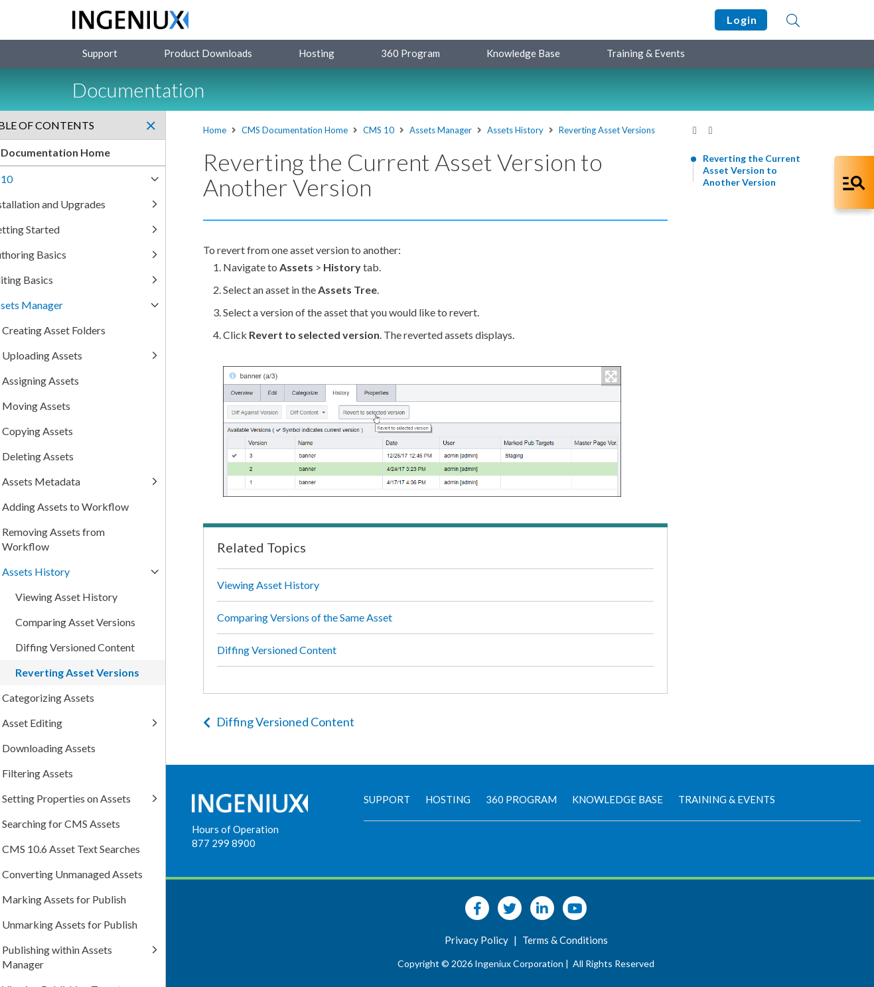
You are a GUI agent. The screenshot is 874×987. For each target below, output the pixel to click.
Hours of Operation (289, 829)
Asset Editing (107, 722)
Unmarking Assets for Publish (144, 939)
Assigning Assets (115, 380)
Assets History (564, 130)
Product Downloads (208, 53)
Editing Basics (96, 279)
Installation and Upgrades (122, 204)
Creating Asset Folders (129, 330)
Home (263, 130)
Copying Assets (112, 431)
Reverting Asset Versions (300, 142)
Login (741, 19)
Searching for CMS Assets (136, 838)
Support (99, 53)
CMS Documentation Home (344, 130)
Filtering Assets (112, 773)
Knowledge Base (523, 53)
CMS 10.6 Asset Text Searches (146, 863)
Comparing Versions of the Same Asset (353, 629)
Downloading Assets (124, 748)
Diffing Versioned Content (326, 661)
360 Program (410, 53)
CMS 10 (427, 130)
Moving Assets (111, 405)
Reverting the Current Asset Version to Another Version (751, 170)
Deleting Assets (113, 456)
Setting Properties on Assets (125, 805)
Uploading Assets (117, 355)
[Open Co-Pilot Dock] (854, 182)
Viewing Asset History (317, 596)
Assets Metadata (116, 481)
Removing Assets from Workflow (128, 539)
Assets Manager (490, 130)
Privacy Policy (505, 940)
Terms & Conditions (592, 940)
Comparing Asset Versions (150, 622)
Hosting (316, 53)
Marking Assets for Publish (139, 913)
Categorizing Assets (123, 697)
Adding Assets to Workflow (140, 506)
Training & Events (646, 53)
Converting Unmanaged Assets (147, 888)
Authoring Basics (102, 254)
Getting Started (99, 229)
